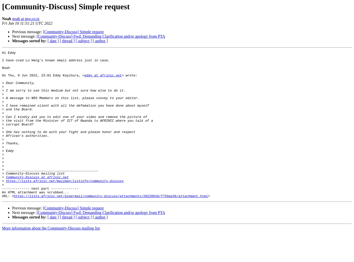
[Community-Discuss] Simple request (73, 32)
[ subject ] (84, 41)
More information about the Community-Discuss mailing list (51, 257)
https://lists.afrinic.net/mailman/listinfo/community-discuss (65, 207)
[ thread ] (67, 41)
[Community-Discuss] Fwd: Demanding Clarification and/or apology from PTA (101, 36)
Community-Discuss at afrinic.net (37, 202)
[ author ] (100, 41)
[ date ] (53, 41)
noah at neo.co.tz (25, 19)
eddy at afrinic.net (103, 80)
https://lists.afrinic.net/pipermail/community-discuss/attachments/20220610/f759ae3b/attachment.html (111, 225)
